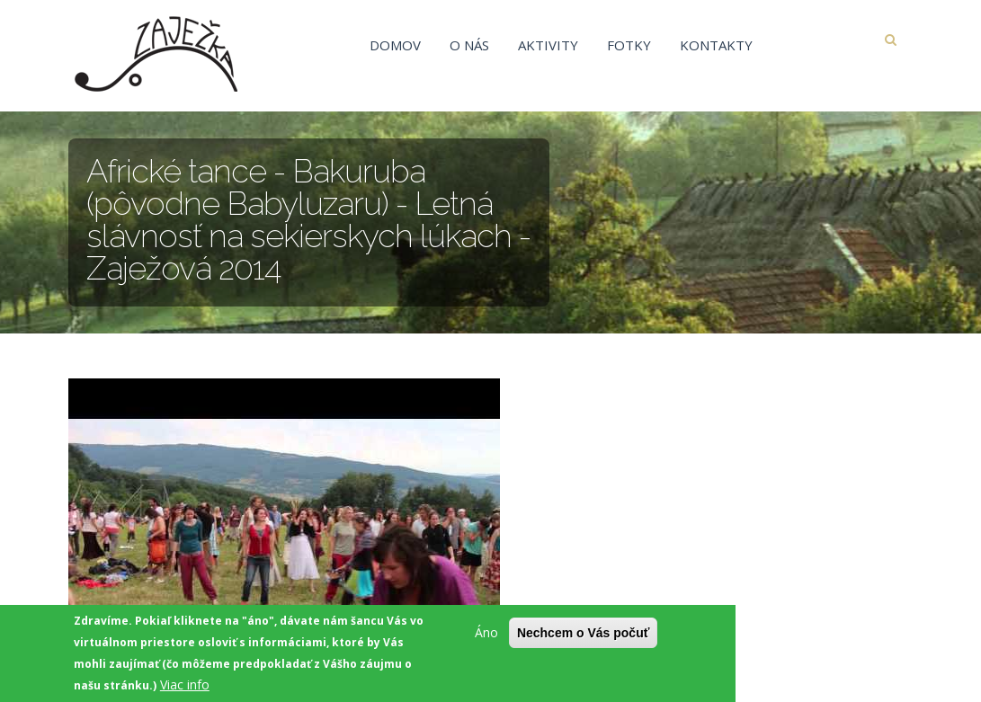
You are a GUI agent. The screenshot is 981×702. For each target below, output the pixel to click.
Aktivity (548, 45)
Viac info (185, 687)
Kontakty (716, 45)
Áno (486, 635)
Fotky (629, 45)
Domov (395, 45)
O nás (469, 45)
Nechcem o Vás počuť (583, 635)
